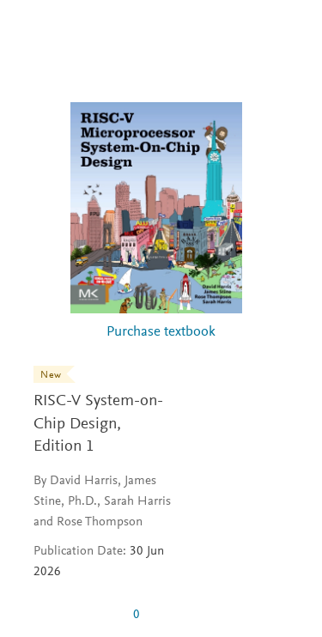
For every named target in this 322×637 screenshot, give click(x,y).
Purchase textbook (161, 332)
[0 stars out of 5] (76, 615)
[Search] (288, 33)
